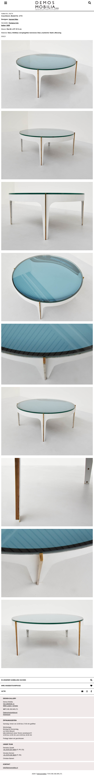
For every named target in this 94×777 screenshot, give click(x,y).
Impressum (6, 714)
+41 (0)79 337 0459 (9, 750)
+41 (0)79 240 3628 (9, 755)
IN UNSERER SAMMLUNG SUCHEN (13, 680)
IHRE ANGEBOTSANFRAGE (11, 686)
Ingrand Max (13, 19)
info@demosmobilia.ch (10, 768)
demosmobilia (41, 774)
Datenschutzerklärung (10, 712)
